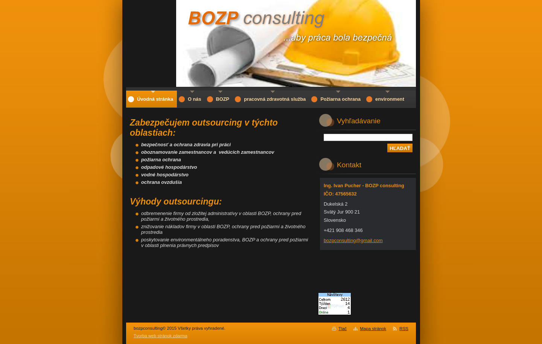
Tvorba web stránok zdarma (160, 335)
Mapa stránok (373, 328)
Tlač (342, 328)
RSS (403, 328)
